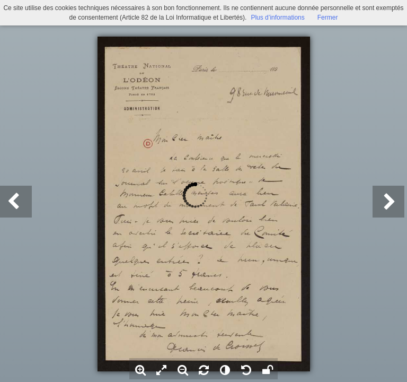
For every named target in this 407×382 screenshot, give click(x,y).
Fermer (327, 17)
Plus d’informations (277, 17)
